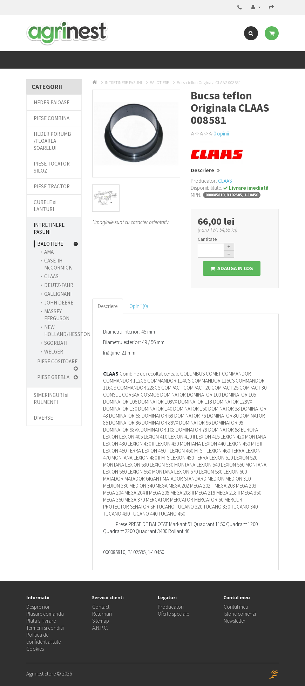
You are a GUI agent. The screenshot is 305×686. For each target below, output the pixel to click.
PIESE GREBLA (53, 377)
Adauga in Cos (231, 268)
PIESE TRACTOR (52, 186)
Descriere (107, 306)
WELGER (53, 351)
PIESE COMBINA (51, 118)
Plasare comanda (45, 613)
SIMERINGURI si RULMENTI (51, 398)
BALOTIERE (50, 243)
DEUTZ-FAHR (58, 285)
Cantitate (207, 239)
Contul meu (236, 606)
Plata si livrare (41, 620)
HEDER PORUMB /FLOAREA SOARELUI (52, 141)
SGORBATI (55, 343)
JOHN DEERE (58, 302)
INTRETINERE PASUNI (49, 228)
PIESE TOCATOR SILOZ (52, 167)
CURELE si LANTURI (45, 205)
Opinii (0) (138, 306)
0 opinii (221, 133)
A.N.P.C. (100, 627)
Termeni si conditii (45, 627)
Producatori (171, 606)
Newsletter (234, 620)
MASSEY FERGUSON (56, 315)
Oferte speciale (173, 613)
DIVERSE (43, 417)
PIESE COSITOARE (57, 361)
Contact (100, 606)
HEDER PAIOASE (51, 102)
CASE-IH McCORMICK (58, 264)
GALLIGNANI (58, 293)
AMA (49, 251)
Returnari (102, 613)
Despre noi (37, 606)
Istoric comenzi (240, 613)
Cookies (35, 648)
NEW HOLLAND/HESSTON (67, 330)
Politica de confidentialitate (43, 638)
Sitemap (100, 620)
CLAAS (51, 276)
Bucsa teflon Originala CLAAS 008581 (209, 82)
